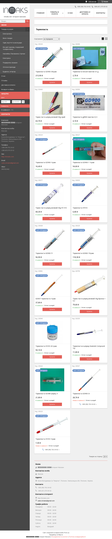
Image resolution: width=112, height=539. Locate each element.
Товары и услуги (7, 29)
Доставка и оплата (8, 85)
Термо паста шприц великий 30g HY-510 (51, 208)
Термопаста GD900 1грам (46, 162)
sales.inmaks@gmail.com (10, 163)
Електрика (7, 58)
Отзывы (4, 80)
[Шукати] (27, 21)
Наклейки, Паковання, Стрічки (14, 54)
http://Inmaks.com (7, 157)
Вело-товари (7, 38)
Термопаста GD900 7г (44, 253)
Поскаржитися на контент (60, 537)
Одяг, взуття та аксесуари (12, 43)
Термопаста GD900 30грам (46, 72)
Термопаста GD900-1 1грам (83, 162)
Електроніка (7, 34)
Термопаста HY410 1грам (45, 439)
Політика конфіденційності (77, 537)
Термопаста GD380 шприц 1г (47, 394)
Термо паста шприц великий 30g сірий (50, 117)
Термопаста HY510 (80, 208)
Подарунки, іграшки (10, 63)
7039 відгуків (92, 1)
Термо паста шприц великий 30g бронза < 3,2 (89, 300)
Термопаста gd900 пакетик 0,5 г (85, 117)
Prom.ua (66, 532)
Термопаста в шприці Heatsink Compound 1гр (89, 347)
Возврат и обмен (7, 89)
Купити (52, 82)
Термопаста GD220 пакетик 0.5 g (85, 72)
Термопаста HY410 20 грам (46, 346)
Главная (40, 13)
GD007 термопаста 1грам (46, 299)
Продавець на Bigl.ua (56, 535)
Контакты (100, 13)
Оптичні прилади (9, 67)
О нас (3, 76)
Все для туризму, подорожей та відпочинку (13, 48)
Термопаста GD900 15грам (83, 253)
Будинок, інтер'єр (9, 72)
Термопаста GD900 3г (81, 394)
